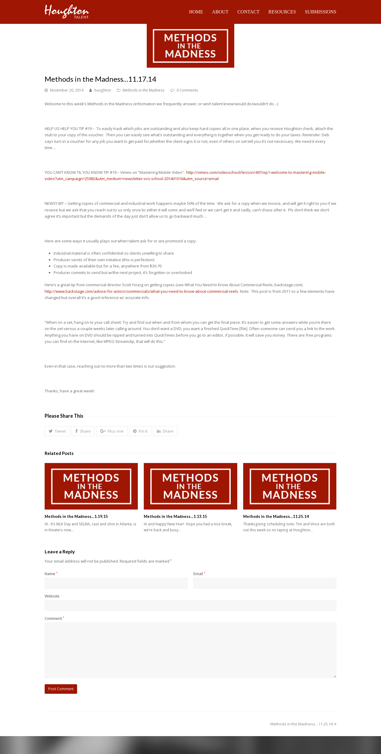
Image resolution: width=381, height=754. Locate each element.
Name (51, 573)
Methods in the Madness (144, 90)
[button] (57, 431)
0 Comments (187, 90)
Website (52, 596)
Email (199, 573)
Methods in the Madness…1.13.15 (175, 516)
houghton (102, 90)
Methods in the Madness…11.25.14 (276, 516)
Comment (54, 618)
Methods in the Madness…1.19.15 (76, 516)
